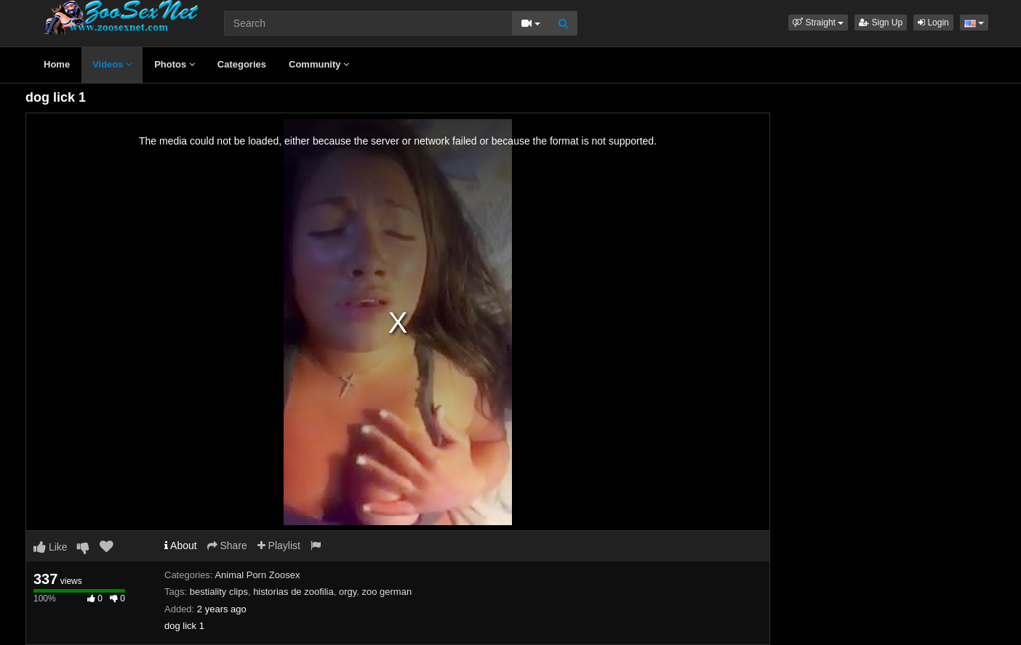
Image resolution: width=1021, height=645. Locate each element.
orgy (347, 591)
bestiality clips (219, 591)
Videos (112, 64)
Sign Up (880, 22)
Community (319, 64)
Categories (241, 64)
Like (50, 547)
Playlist (278, 545)
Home (57, 64)
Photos (174, 64)
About (180, 545)
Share (227, 545)
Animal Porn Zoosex (257, 574)
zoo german (386, 591)
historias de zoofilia (293, 591)
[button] (818, 23)
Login (933, 22)
